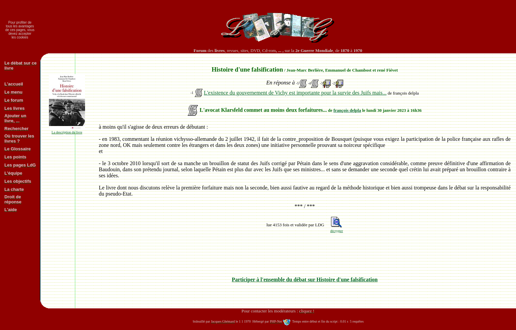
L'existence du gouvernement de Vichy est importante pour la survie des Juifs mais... (295, 93)
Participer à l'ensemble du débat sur (305, 279)
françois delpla (347, 110)
